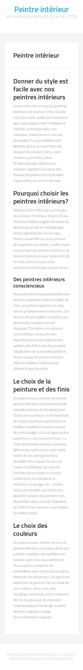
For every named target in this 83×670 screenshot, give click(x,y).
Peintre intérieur (41, 9)
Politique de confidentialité (49, 659)
